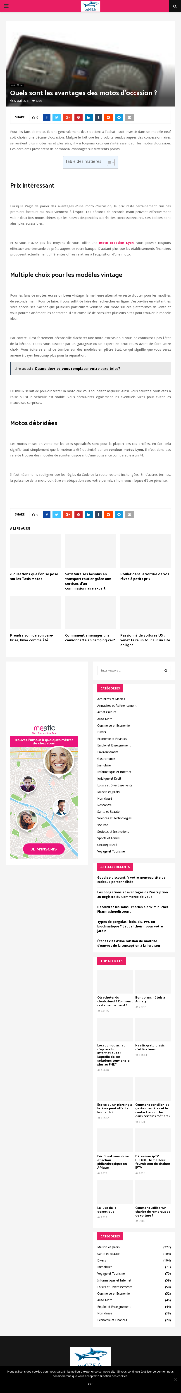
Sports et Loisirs (108, 838)
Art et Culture (106, 712)
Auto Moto (17, 85)
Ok (90, 1384)
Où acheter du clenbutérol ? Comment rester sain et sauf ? (115, 1001)
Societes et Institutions (113, 831)
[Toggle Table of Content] (108, 162)
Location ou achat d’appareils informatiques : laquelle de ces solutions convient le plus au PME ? (113, 1055)
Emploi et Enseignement (114, 745)
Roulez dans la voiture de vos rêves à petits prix (144, 576)
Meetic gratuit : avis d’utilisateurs (150, 1047)
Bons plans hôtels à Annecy (150, 999)
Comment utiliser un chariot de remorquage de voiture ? (153, 1211)
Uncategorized (107, 845)
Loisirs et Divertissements (114, 785)
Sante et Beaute (108, 811)
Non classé (104, 798)
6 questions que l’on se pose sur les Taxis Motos (34, 576)
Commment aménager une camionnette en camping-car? (90, 637)
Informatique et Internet (114, 772)
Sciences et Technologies (114, 818)
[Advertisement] (47, 694)
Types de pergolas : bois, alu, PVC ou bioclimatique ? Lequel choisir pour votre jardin (130, 926)
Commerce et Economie (113, 725)
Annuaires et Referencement (116, 705)
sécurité (102, 825)
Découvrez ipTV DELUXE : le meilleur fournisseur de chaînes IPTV (153, 1162)
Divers (101, 732)
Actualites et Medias (111, 699)
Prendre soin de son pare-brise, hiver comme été (31, 637)
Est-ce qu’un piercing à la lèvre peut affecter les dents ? (114, 1108)
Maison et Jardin (108, 792)
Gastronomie (106, 759)
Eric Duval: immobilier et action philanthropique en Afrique (113, 1162)
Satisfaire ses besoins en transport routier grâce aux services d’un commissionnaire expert (88, 581)
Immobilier (104, 765)
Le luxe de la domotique (106, 1210)
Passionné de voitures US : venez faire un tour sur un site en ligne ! (145, 640)
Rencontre (104, 805)
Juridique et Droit (109, 778)
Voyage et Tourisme (111, 851)
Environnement (107, 752)
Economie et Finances (112, 739)
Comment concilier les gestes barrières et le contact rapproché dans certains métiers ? (152, 1110)
